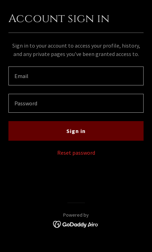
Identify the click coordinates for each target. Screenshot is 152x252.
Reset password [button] (76, 152)
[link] (76, 223)
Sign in (76, 130)
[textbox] (76, 75)
